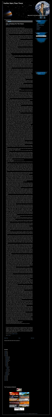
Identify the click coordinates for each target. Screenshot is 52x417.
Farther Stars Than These (13, 3)
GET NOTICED (39, 27)
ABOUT (38, 24)
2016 (6, 355)
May (6, 364)
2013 (6, 378)
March (7, 372)
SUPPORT (38, 26)
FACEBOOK (38, 28)
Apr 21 (8, 369)
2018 (6, 353)
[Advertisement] (16, 346)
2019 (6, 352)
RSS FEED (38, 29)
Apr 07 (8, 371)
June (6, 363)
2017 (6, 354)
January (7, 374)
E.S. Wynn (9, 335)
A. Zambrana (26, 413)
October (7, 359)
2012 (6, 379)
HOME (37, 23)
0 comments (15, 333)
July (6, 362)
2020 (6, 351)
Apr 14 (8, 370)
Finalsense (36, 413)
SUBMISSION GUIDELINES (40, 25)
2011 (6, 380)
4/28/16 (9, 21)
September (7, 360)
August (7, 361)
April (6, 365)
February (7, 373)
